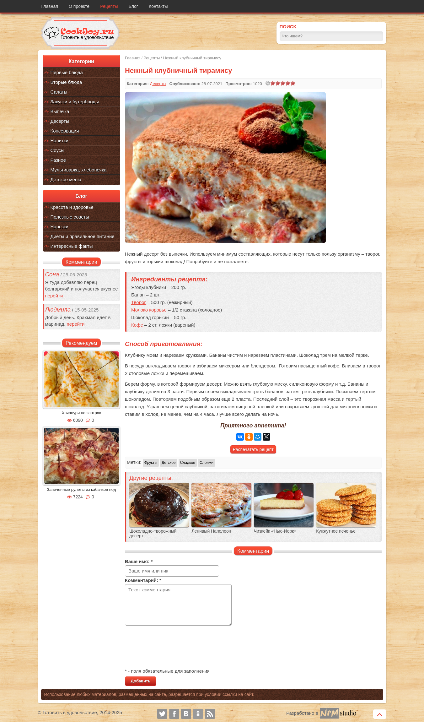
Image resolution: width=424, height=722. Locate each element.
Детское (169, 462)
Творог (138, 302)
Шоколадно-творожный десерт (153, 533)
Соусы (58, 150)
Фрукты (150, 462)
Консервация (65, 130)
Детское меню (66, 179)
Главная (49, 6)
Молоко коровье (149, 309)
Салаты (59, 92)
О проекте (79, 6)
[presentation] (172, 647)
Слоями (206, 462)
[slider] (282, 83)
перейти (54, 295)
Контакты (158, 6)
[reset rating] (267, 83)
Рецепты (109, 6)
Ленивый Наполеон (211, 531)
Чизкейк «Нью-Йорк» (275, 531)
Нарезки (59, 226)
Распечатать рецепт (253, 449)
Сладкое (187, 462)
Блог (133, 6)
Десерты (60, 121)
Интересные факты (72, 246)
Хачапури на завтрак (81, 412)
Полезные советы (70, 217)
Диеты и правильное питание (83, 236)
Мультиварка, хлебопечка (79, 169)
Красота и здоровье (72, 207)
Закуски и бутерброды (75, 101)
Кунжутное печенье (336, 531)
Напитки (60, 140)
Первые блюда (67, 72)
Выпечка (60, 111)
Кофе (137, 325)
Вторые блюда (66, 82)
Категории (81, 61)
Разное (58, 160)
